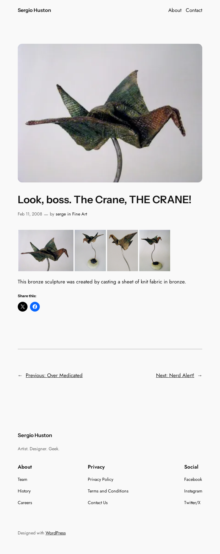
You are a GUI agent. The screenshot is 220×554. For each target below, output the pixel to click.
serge (61, 214)
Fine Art (79, 214)
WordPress (56, 533)
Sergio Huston (34, 10)
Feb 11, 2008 (30, 214)
